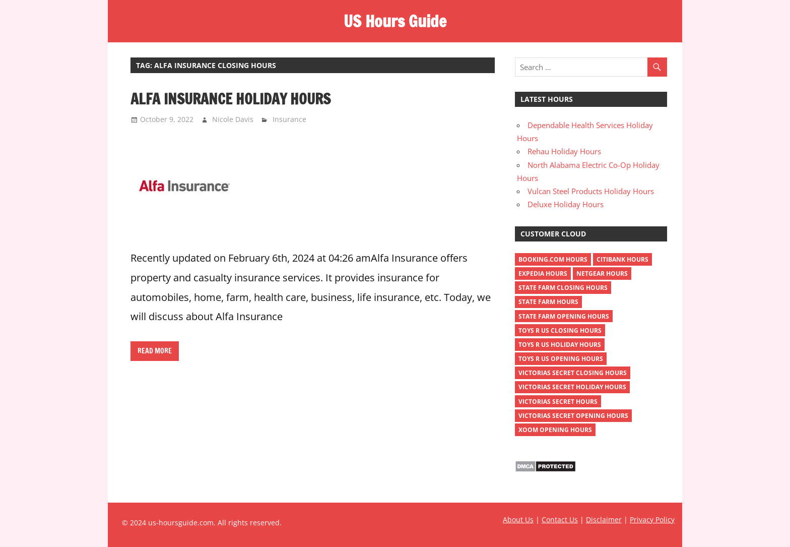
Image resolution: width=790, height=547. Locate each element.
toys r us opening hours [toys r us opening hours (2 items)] (560, 358)
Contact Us (560, 519)
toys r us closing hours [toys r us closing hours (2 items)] (560, 330)
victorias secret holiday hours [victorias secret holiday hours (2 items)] (572, 387)
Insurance (289, 119)
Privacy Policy (652, 519)
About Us (518, 519)
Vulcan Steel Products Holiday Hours (591, 191)
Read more (155, 351)
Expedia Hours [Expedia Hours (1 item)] (542, 273)
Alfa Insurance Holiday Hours (230, 99)
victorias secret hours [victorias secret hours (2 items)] (558, 401)
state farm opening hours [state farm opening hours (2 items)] (563, 316)
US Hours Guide (395, 21)
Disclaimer (604, 519)
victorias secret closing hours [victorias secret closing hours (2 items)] (572, 373)
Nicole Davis (232, 119)
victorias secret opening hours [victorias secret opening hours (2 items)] (573, 415)
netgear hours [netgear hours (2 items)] (602, 273)
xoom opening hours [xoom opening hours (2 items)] (555, 430)
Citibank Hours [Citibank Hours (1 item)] (622, 259)
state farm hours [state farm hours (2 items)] (548, 301)
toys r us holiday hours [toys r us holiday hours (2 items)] (559, 344)
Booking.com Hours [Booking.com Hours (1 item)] (552, 259)
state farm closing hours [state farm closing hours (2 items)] (563, 287)
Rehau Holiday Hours (564, 151)
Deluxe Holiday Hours (566, 204)
